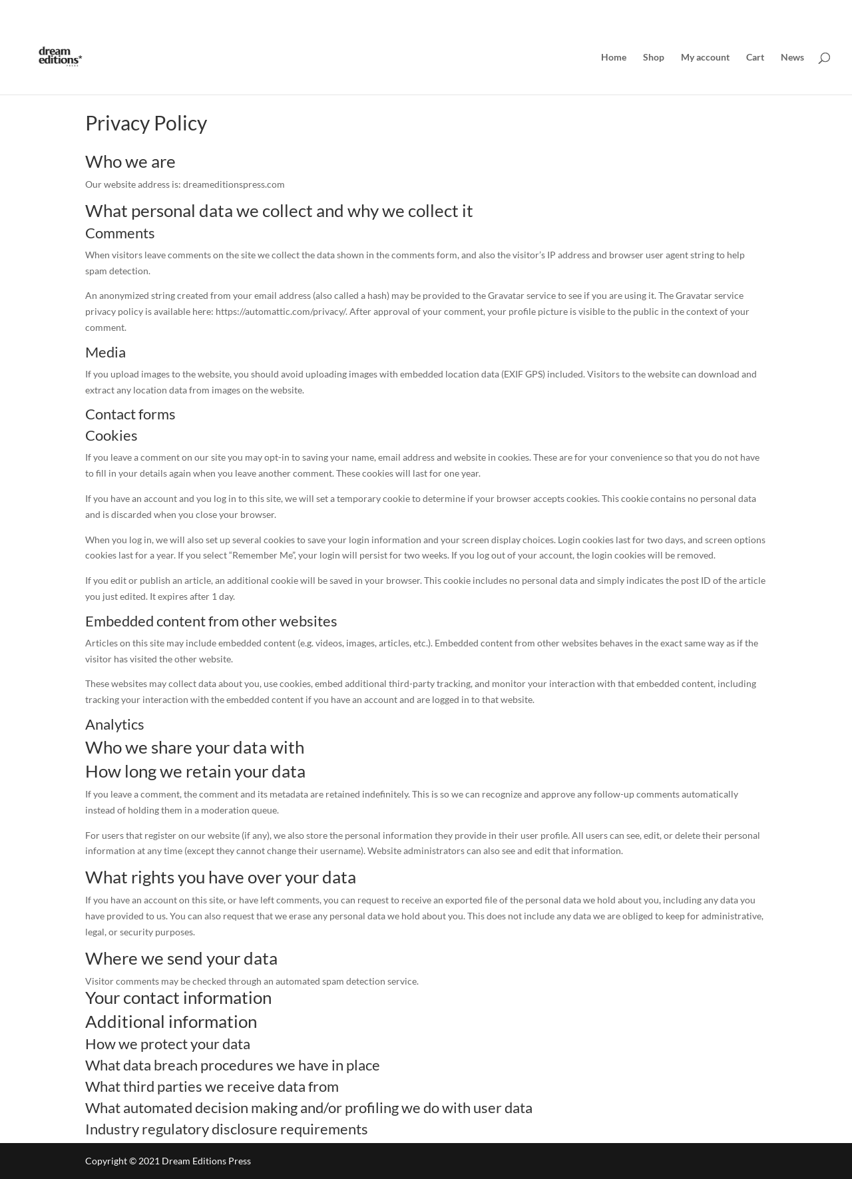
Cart (755, 58)
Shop (653, 58)
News (792, 58)
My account (705, 58)
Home (613, 58)
